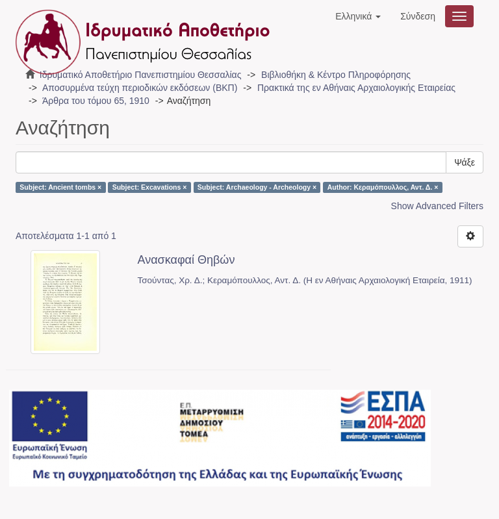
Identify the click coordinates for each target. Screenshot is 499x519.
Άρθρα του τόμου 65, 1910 (95, 100)
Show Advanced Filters (437, 206)
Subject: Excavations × (149, 187)
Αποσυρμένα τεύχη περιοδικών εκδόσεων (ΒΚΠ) (139, 87)
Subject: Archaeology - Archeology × (257, 187)
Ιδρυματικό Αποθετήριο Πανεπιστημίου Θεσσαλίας (141, 75)
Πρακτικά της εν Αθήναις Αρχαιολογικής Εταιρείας (356, 87)
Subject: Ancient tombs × (60, 187)
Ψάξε (464, 162)
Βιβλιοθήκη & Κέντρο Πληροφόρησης (336, 75)
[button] (358, 16)
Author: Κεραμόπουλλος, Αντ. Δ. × (383, 187)
